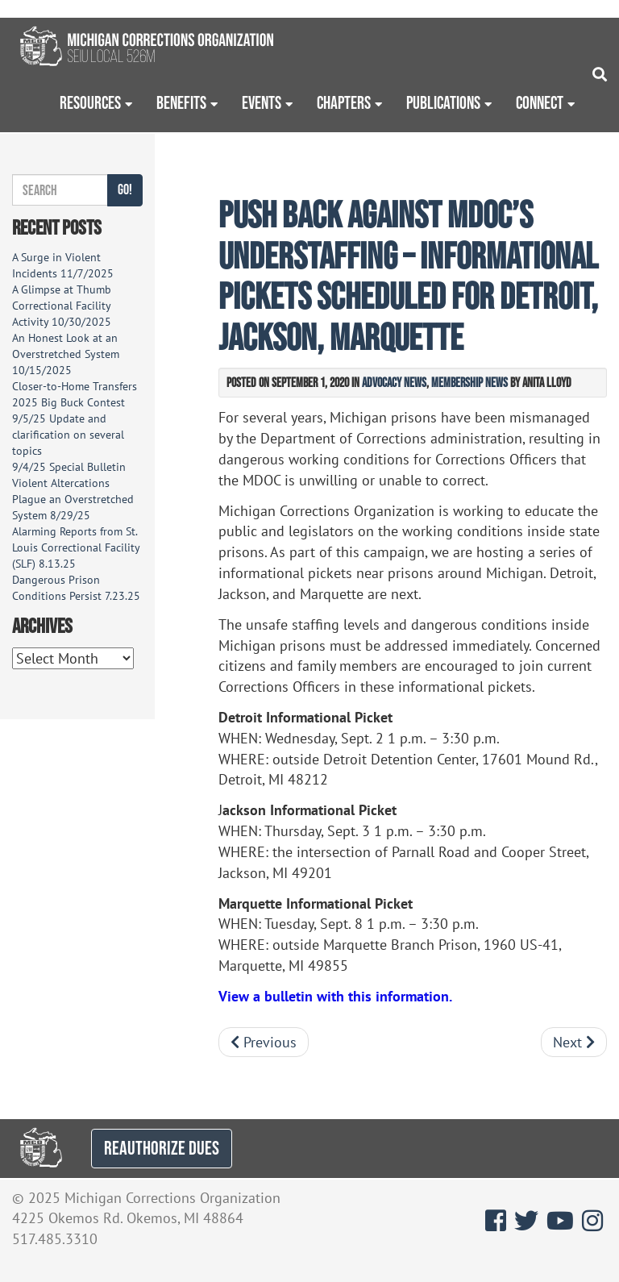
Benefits (181, 102)
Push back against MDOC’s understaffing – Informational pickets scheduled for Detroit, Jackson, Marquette (408, 275)
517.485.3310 (55, 1239)
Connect (539, 102)
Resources (90, 102)
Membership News (469, 382)
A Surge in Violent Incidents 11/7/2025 (63, 265)
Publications (443, 102)
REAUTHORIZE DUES (161, 1148)
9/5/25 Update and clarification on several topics (68, 434)
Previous (264, 1042)
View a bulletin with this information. (335, 996)
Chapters (344, 102)
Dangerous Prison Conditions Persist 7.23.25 (76, 587)
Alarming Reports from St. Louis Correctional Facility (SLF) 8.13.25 (75, 547)
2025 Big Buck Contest (68, 402)
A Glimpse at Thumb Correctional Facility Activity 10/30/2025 (61, 305)
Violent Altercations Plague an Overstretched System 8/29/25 (73, 499)
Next (574, 1042)
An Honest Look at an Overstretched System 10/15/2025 (65, 354)
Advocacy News (394, 382)
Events (261, 102)
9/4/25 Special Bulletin (69, 467)
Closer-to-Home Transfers (76, 386)
